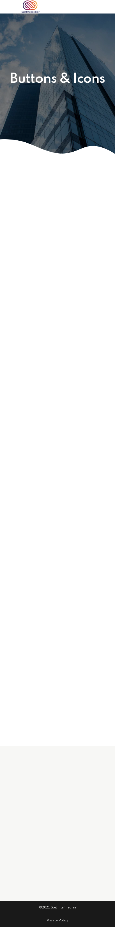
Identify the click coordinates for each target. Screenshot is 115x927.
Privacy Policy (57, 920)
